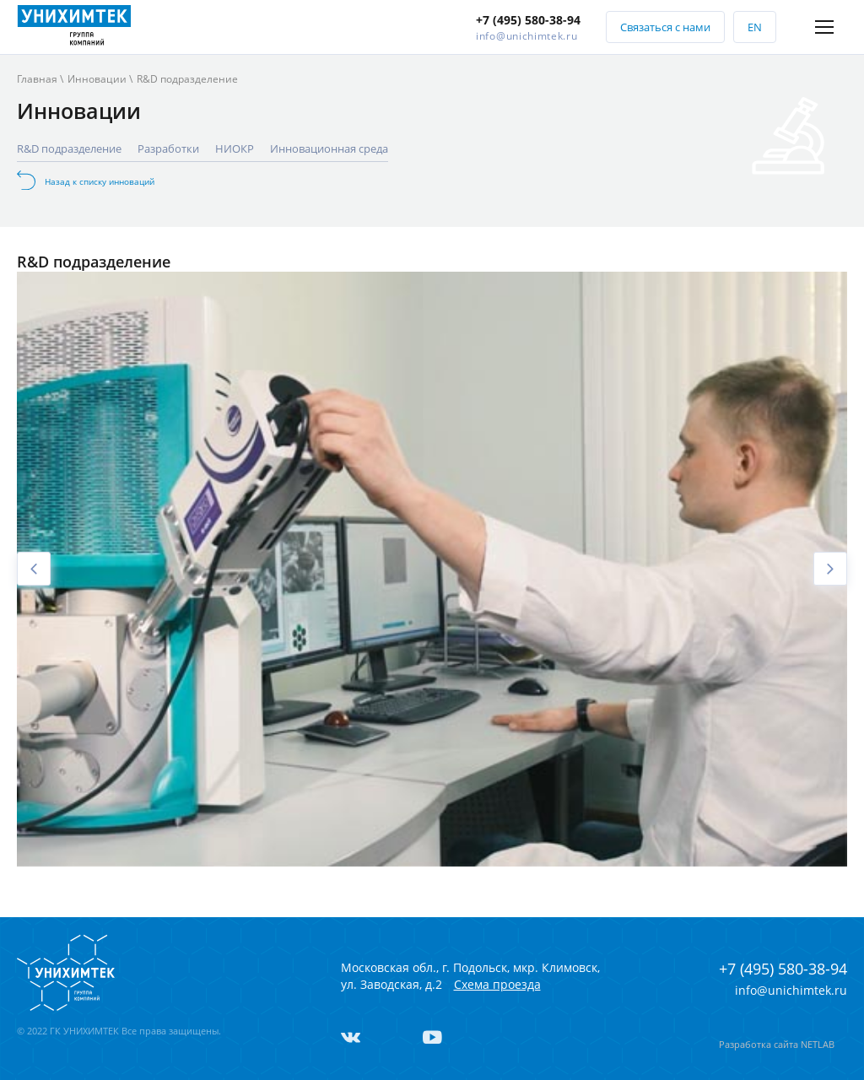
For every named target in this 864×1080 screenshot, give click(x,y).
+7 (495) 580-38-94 (528, 20)
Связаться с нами (665, 27)
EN (755, 27)
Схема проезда (497, 984)
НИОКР (234, 148)
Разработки (168, 148)
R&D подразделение (69, 148)
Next (830, 569)
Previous (34, 569)
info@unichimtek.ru (527, 36)
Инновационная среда (329, 148)
